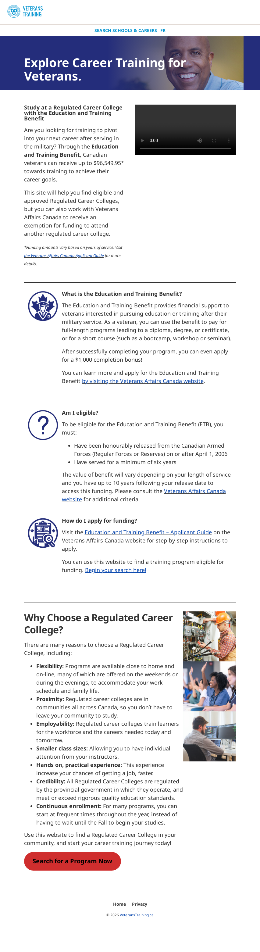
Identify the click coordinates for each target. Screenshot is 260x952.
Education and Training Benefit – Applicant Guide (148, 532)
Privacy (139, 904)
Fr (163, 30)
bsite (75, 499)
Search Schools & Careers (125, 30)
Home (119, 904)
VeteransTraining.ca (137, 915)
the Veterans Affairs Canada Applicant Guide (64, 255)
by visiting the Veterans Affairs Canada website (143, 381)
